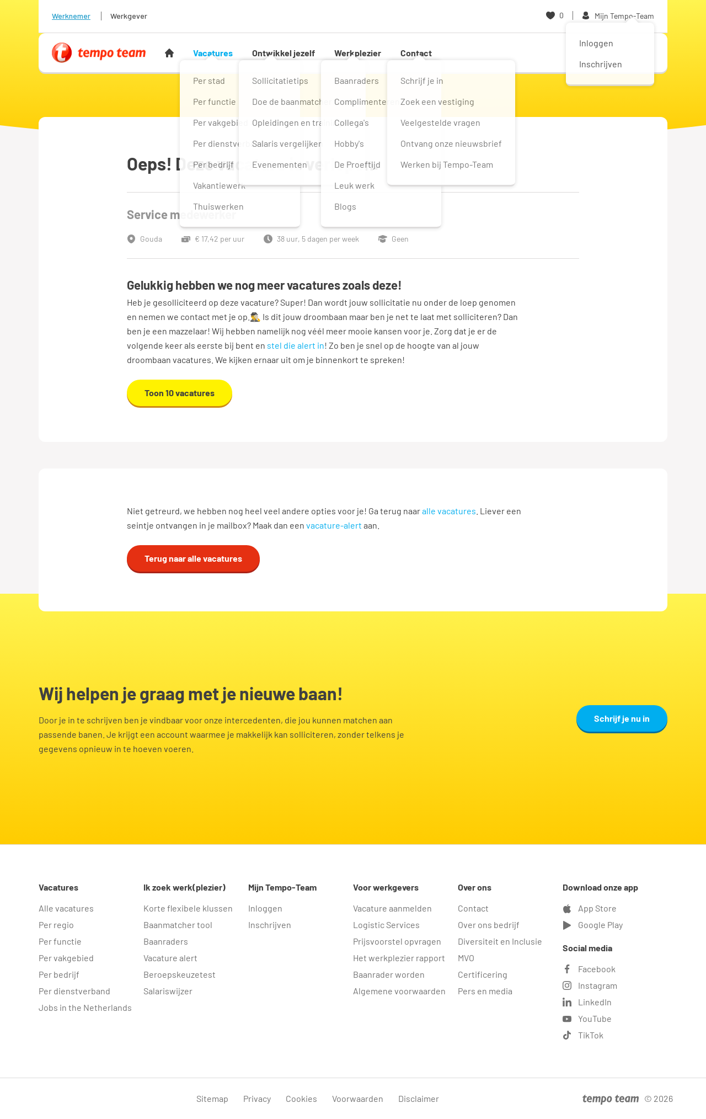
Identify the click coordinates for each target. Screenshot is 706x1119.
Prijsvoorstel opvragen (397, 941)
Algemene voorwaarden (399, 990)
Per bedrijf (59, 974)
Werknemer (71, 15)
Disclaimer (418, 1098)
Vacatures (213, 52)
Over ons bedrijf (489, 924)
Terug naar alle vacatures (193, 558)
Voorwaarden (357, 1098)
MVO (466, 957)
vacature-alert (334, 525)
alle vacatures (449, 510)
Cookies (301, 1098)
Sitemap (212, 1098)
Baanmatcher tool (177, 924)
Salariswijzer (167, 990)
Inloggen (265, 908)
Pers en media (485, 990)
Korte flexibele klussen (188, 908)
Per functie (60, 941)
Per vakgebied (66, 957)
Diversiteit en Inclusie (500, 941)
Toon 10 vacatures (180, 392)
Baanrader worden (389, 974)
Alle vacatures (66, 908)
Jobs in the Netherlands (85, 1007)
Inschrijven (269, 924)
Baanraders (165, 941)
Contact (416, 52)
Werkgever (128, 15)
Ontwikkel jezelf (283, 52)
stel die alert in (295, 345)
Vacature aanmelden (392, 908)
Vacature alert (170, 957)
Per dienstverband (74, 990)
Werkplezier (357, 52)
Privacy (257, 1098)
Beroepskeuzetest (179, 974)
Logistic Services (386, 924)
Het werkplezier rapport (399, 957)
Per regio (56, 924)
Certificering (482, 974)
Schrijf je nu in (622, 718)
